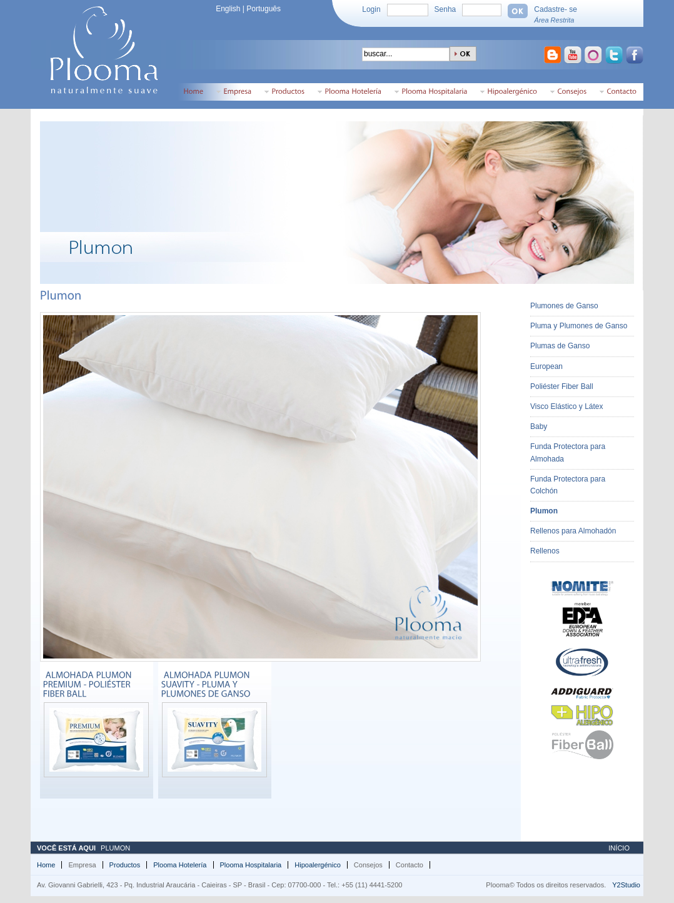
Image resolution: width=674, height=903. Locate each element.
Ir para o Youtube (574, 56)
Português (263, 8)
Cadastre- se (555, 9)
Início (619, 848)
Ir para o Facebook (636, 56)
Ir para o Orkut (595, 56)
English (228, 8)
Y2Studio (626, 885)
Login (371, 9)
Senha (445, 9)
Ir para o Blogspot (553, 56)
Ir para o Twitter (615, 56)
